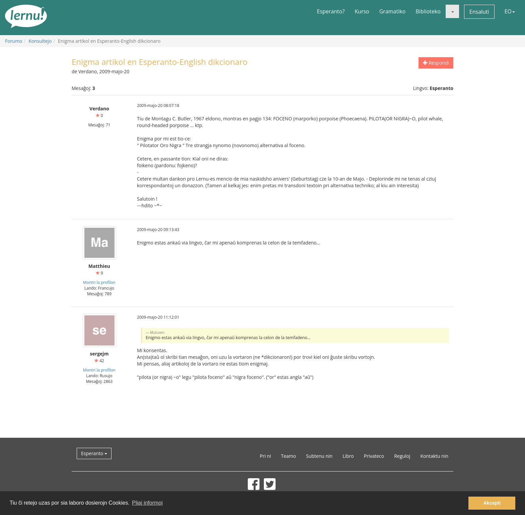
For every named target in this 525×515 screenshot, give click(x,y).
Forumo (13, 41)
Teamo (288, 456)
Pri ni (265, 456)
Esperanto (94, 453)
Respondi (436, 63)
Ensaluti (479, 11)
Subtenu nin (319, 456)
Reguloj (402, 456)
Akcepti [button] (492, 503)
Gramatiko (392, 11)
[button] (452, 11)
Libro (348, 456)
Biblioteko (428, 11)
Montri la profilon (99, 282)
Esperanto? (331, 11)
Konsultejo (40, 41)
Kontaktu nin (434, 456)
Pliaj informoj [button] (147, 503)
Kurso (362, 11)
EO (510, 11)
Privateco (374, 456)
